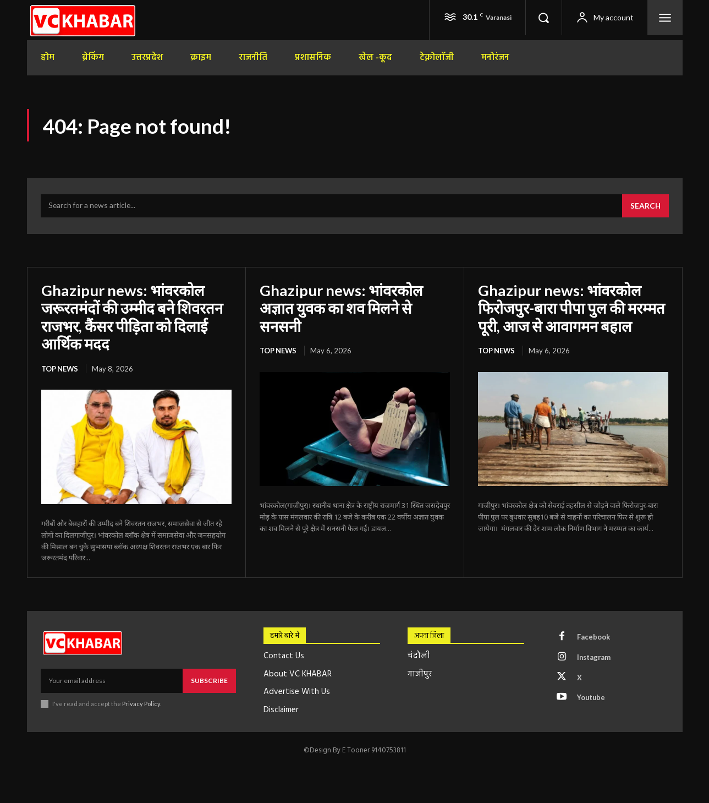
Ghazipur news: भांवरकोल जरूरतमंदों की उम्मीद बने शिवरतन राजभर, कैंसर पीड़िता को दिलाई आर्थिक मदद (134, 317)
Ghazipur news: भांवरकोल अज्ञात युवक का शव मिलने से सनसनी (343, 308)
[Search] (645, 206)
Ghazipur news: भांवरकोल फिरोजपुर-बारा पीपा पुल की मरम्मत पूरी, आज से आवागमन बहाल (573, 308)
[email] (112, 681)
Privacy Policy (142, 703)
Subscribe (209, 680)
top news (60, 368)
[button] (543, 17)
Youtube (591, 698)
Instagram (594, 657)
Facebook (593, 637)
